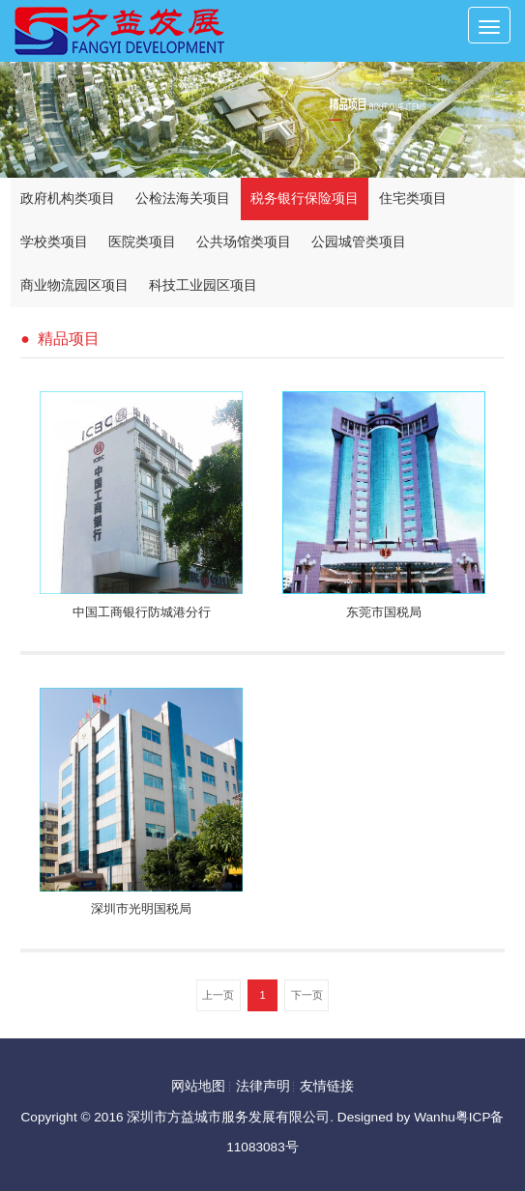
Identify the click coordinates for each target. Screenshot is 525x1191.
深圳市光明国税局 (141, 908)
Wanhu (434, 1115)
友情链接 (327, 1084)
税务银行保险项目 (304, 198)
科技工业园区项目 (203, 285)
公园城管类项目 (358, 242)
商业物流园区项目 (74, 285)
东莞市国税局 (384, 612)
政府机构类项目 (67, 198)
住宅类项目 (413, 198)
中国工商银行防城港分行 (142, 612)
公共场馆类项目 (243, 242)
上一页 (218, 993)
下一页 (307, 993)
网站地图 (198, 1084)
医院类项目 (142, 242)
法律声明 (263, 1084)
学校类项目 (54, 242)
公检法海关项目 (182, 198)
